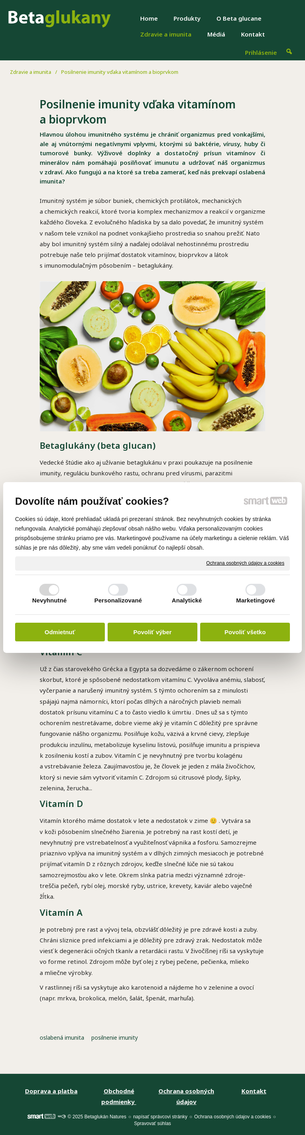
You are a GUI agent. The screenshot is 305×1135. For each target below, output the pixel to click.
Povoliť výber (152, 632)
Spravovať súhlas (152, 1123)
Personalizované (118, 600)
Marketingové (255, 600)
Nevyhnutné (49, 600)
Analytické (187, 600)
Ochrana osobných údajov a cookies (245, 563)
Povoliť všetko (245, 632)
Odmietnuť (59, 632)
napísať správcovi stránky (160, 1117)
